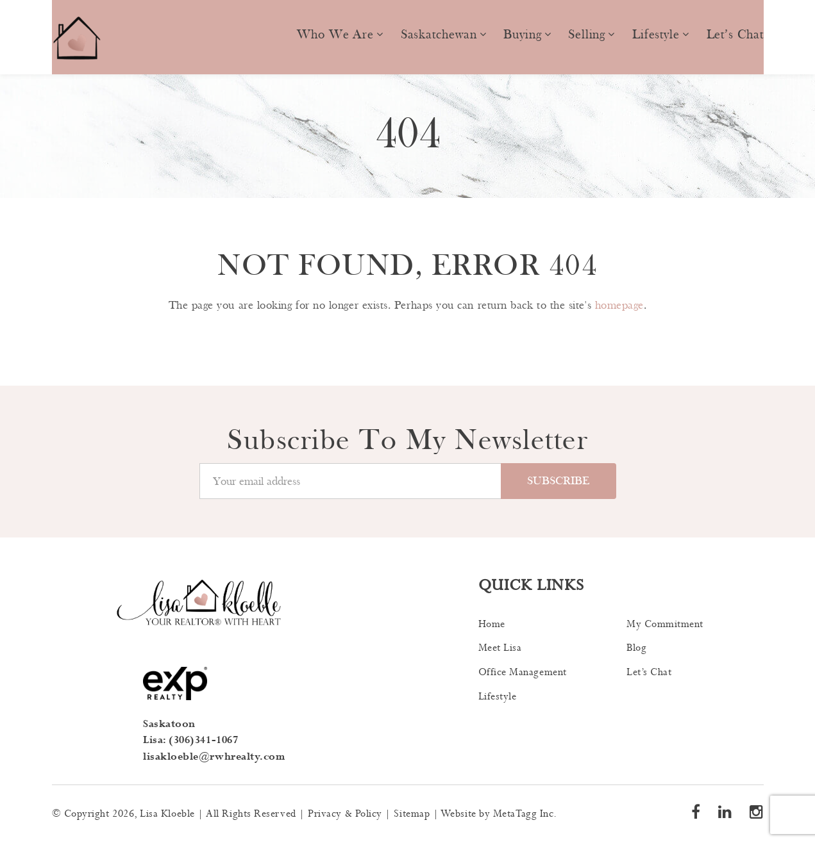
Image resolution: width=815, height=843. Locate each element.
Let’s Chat (735, 34)
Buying (522, 34)
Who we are (335, 34)
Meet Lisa (500, 648)
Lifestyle (656, 34)
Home (491, 624)
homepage (619, 305)
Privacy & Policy (345, 814)
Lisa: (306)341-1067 (190, 740)
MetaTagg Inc (523, 814)
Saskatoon (169, 724)
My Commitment (664, 624)
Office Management (522, 672)
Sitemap (412, 814)
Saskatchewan (439, 34)
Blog (636, 648)
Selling (586, 34)
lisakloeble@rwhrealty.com (214, 757)
